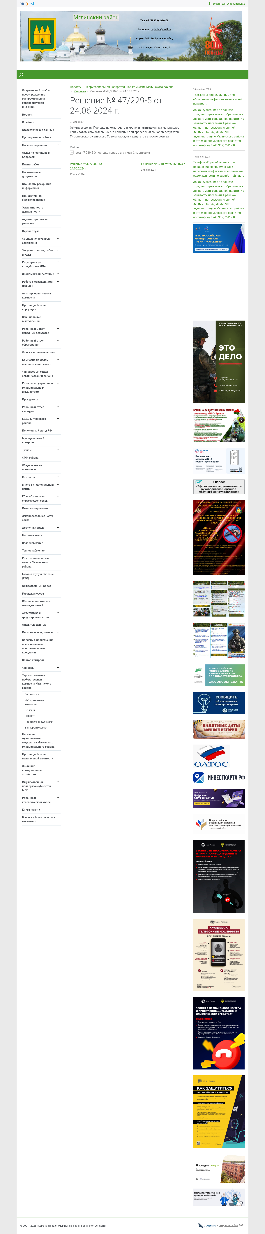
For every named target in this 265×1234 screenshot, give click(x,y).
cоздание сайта (228, 1225)
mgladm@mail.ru (161, 29)
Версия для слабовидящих (226, 3)
